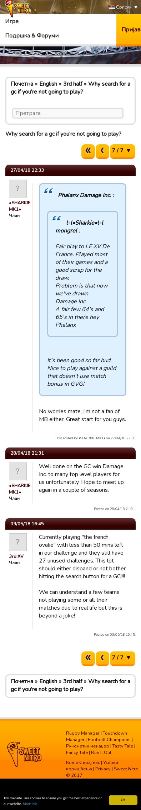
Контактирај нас (83, 762)
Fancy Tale (77, 752)
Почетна (22, 84)
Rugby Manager (83, 733)
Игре (12, 21)
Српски (120, 7)
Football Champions (109, 739)
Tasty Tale (122, 746)
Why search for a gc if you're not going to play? (70, 88)
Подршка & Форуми (32, 36)
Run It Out (101, 752)
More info (30, 804)
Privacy (103, 769)
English (48, 84)
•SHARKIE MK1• (19, 206)
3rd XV (16, 556)
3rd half (72, 84)
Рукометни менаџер (87, 746)
